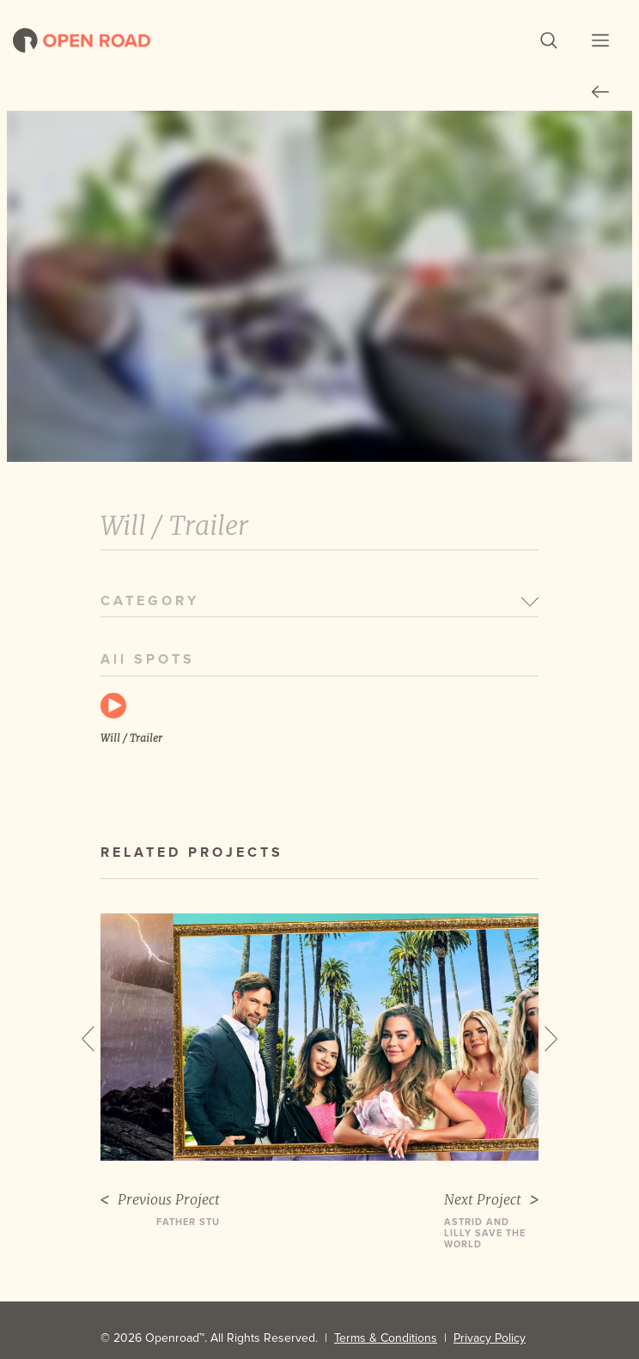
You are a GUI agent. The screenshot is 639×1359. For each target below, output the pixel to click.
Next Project (491, 1200)
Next (551, 1039)
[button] (549, 40)
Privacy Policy (489, 1338)
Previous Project (160, 1200)
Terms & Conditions (385, 1338)
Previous (88, 1039)
